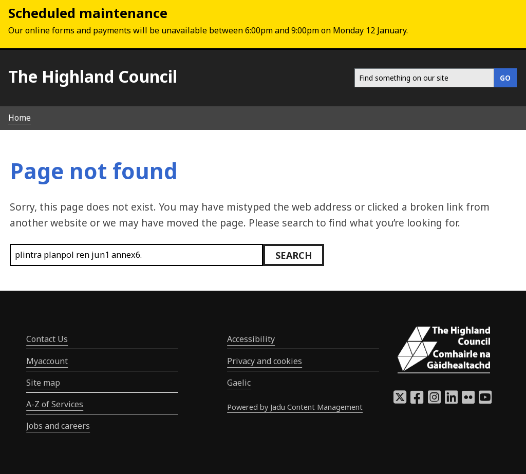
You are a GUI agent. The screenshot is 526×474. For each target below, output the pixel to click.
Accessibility (251, 339)
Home (19, 117)
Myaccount (47, 361)
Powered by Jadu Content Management (295, 407)
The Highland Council (92, 76)
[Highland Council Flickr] (468, 400)
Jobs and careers (58, 425)
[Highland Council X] (399, 400)
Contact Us (47, 339)
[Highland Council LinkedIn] (451, 400)
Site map (43, 382)
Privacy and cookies (264, 361)
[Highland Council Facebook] (416, 400)
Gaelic (239, 382)
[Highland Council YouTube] (485, 400)
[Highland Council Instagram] (434, 400)
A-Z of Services (54, 404)
